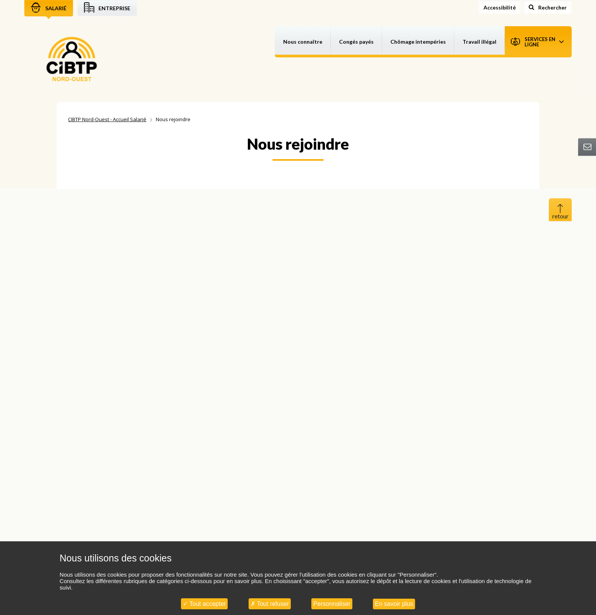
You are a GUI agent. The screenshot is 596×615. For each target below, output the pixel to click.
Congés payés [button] (356, 41)
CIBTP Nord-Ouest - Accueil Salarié (107, 119)
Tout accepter (204, 604)
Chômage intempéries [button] (418, 41)
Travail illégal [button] (479, 41)
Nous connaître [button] (302, 41)
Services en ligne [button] (537, 41)
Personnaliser (331, 604)
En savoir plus (394, 604)
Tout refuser (269, 604)
